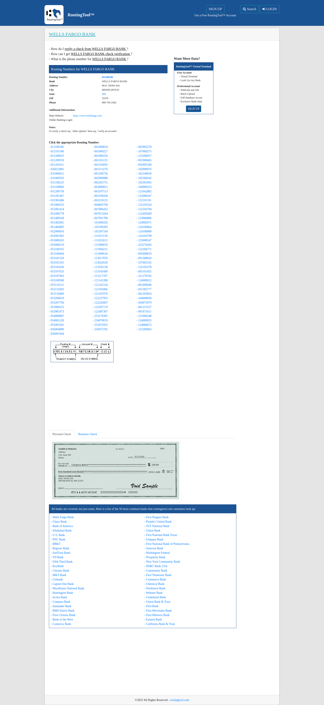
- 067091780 (100, 218)
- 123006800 (143, 218)
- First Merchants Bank (158, 610)
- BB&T (56, 543)
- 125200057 (143, 155)
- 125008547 (143, 240)
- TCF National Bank (156, 526)
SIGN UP (215, 9)
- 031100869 (56, 187)
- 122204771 (143, 249)
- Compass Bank (61, 601)
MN (104, 94)
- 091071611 (143, 311)
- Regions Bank (60, 548)
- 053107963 (56, 276)
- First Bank (151, 606)
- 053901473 (56, 311)
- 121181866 (100, 289)
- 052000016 (56, 231)
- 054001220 (56, 320)
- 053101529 (56, 258)
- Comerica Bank (61, 624)
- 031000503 (56, 178)
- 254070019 (100, 320)
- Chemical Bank (154, 584)
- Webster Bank (153, 592)
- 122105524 (143, 204)
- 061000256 (100, 155)
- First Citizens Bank (63, 615)
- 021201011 (56, 164)
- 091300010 (143, 258)
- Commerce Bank (155, 579)
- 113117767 (100, 276)
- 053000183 (56, 240)
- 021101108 (56, 151)
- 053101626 (56, 267)
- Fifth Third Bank (62, 561)
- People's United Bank (158, 521)
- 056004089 (56, 329)
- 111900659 (100, 244)
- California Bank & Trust (159, 624)
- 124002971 (143, 222)
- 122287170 (100, 307)
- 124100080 (143, 231)
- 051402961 (56, 222)
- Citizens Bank (60, 570)
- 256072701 (100, 329)
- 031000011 (56, 173)
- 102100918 (143, 173)
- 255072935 (100, 324)
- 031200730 (56, 191)
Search (249, 9)
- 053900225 (56, 307)
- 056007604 (56, 333)
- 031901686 (56, 200)
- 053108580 (56, 280)
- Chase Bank (59, 521)
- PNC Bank (58, 539)
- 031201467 (56, 195)
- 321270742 (143, 276)
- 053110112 (56, 284)
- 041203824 (143, 293)
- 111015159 (100, 235)
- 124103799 (143, 235)
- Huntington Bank (62, 592)
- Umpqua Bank (153, 539)
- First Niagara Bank (156, 517)
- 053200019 (56, 298)
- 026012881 (56, 169)
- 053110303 (56, 289)
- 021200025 (56, 155)
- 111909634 (100, 253)
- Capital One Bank (62, 584)
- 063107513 (100, 191)
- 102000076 (143, 169)
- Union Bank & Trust (157, 601)
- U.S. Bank (58, 535)
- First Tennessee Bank (157, 575)
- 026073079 (143, 302)
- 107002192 (143, 262)
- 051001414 (56, 209)
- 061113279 (100, 169)
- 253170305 (100, 316)
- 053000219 (56, 244)
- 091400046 (143, 284)
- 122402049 (143, 213)
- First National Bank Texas (160, 535)
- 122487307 (100, 311)
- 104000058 (143, 298)
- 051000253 (56, 204)
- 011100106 (56, 146)
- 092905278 (143, 146)
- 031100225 (56, 182)
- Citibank (57, 579)
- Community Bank (155, 570)
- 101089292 (100, 222)
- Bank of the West (62, 619)
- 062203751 (100, 182)
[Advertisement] (142, 397)
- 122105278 (143, 267)
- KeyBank (57, 566)
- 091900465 (143, 160)
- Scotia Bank (59, 597)
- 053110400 (56, 293)
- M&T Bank (58, 575)
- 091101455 (143, 271)
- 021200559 (56, 160)
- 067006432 (100, 209)
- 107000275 (143, 151)
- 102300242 (143, 178)
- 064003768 (100, 204)
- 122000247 (143, 195)
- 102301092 (143, 182)
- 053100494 (56, 253)
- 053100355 (56, 249)
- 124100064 (143, 227)
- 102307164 (100, 231)
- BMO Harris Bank (63, 610)
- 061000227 (100, 151)
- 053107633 (56, 271)
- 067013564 (100, 213)
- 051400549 (56, 218)
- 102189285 (100, 227)
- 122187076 (100, 293)
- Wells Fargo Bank (62, 517)
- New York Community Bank (162, 561)
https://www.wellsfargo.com (87, 115)
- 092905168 (143, 164)
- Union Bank (152, 530)
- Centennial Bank (155, 597)
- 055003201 (56, 324)
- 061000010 (100, 146)
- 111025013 (100, 240)
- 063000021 (100, 187)
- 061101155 (100, 160)
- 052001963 (56, 235)
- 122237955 (100, 298)
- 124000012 (143, 280)
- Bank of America (62, 526)
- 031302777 (143, 289)
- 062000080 (100, 178)
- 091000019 (143, 253)
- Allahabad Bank (61, 530)
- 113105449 (100, 271)
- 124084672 (143, 324)
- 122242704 (143, 209)
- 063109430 (100, 195)
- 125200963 (143, 329)
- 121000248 (143, 316)
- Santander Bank (61, 606)
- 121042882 (143, 191)
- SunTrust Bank (60, 552)
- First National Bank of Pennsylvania (166, 543)
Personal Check (62, 434)
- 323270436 (143, 244)
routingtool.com (179, 700)
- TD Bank (57, 557)
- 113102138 (100, 267)
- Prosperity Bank (154, 557)
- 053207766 (56, 302)
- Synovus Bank (153, 548)
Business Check (87, 434)
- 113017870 (100, 258)
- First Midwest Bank (157, 615)
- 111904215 (100, 249)
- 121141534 (100, 284)
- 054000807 (56, 316)
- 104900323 (143, 187)
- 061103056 (100, 164)
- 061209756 (100, 173)
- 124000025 (143, 320)
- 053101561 (56, 262)
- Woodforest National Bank (67, 588)
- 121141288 (100, 280)
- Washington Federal (157, 552)
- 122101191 (143, 200)
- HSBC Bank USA (156, 566)
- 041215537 (143, 307)
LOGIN (269, 9)
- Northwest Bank (155, 588)
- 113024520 (100, 262)
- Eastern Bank (153, 619)
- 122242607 (100, 302)
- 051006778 (56, 213)
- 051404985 (56, 227)
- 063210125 (100, 200)
